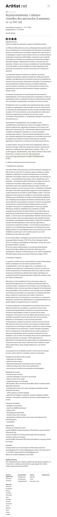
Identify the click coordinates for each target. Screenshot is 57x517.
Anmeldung (45, 475)
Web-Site (32, 477)
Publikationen (21, 477)
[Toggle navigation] (48, 6)
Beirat (7, 510)
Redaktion (8, 486)
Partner (8, 512)
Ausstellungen (22, 479)
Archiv (32, 475)
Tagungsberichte (22, 481)
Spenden (8, 508)
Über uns (9, 484)
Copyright (8, 499)
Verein (7, 506)
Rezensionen (22, 475)
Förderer (8, 514)
